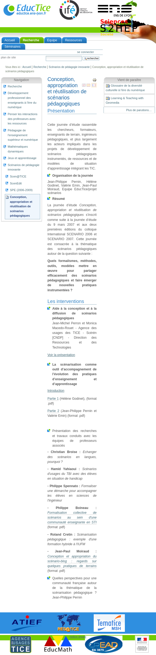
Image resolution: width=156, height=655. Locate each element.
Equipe (52, 40)
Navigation (21, 80)
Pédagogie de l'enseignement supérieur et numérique (23, 135)
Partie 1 (53, 399)
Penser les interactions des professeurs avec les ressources (23, 118)
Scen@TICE (18, 176)
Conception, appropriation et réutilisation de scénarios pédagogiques (21, 206)
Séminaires (12, 46)
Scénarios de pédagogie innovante (69, 67)
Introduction (55, 391)
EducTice (27, 10)
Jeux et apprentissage (22, 158)
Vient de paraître (129, 80)
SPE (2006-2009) (21, 190)
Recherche (31, 40)
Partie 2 (53, 411)
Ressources (73, 40)
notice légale (78, 636)
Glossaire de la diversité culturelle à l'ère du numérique (125, 88)
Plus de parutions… (139, 110)
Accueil (10, 40)
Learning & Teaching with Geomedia (124, 100)
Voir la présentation (61, 355)
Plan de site (8, 57)
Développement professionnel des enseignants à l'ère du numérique (22, 100)
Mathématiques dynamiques (18, 149)
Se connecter (85, 52)
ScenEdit (16, 183)
